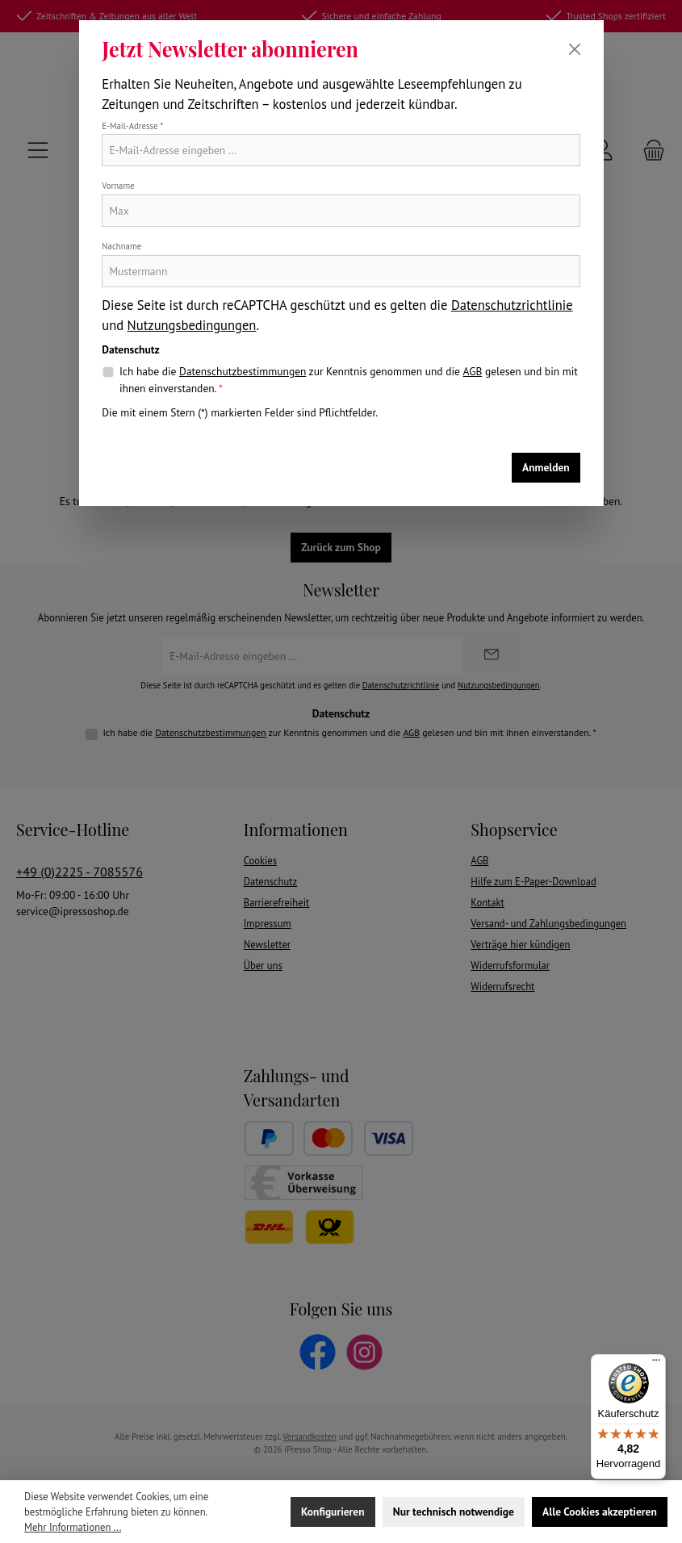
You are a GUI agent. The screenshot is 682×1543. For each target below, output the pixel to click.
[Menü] (656, 1364)
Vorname (118, 185)
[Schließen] (574, 49)
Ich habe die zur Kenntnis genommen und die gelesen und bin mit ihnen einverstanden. (348, 379)
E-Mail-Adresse (132, 126)
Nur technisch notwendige (453, 1511)
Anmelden (546, 467)
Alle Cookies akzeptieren (599, 1511)
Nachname (121, 246)
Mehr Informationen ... (72, 1526)
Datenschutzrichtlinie (512, 305)
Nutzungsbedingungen (192, 325)
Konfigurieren (332, 1511)
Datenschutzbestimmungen (242, 371)
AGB (473, 371)
